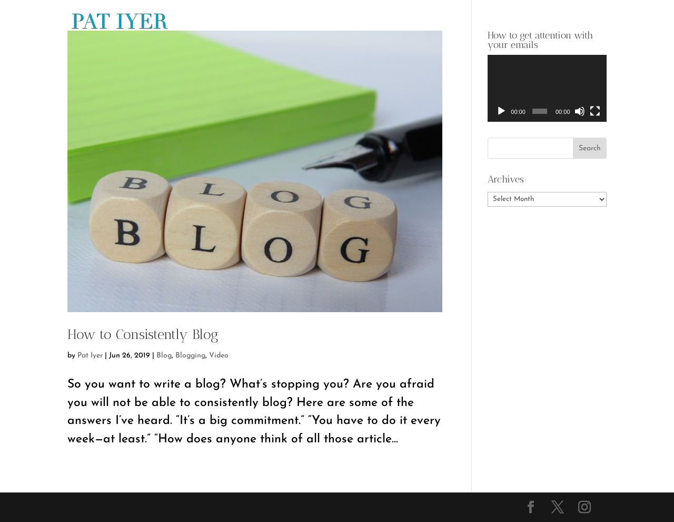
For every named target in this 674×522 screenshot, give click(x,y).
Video (219, 356)
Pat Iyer (90, 356)
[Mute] (579, 111)
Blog (164, 356)
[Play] (501, 111)
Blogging (190, 356)
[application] (547, 88)
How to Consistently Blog (143, 334)
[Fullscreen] (595, 111)
